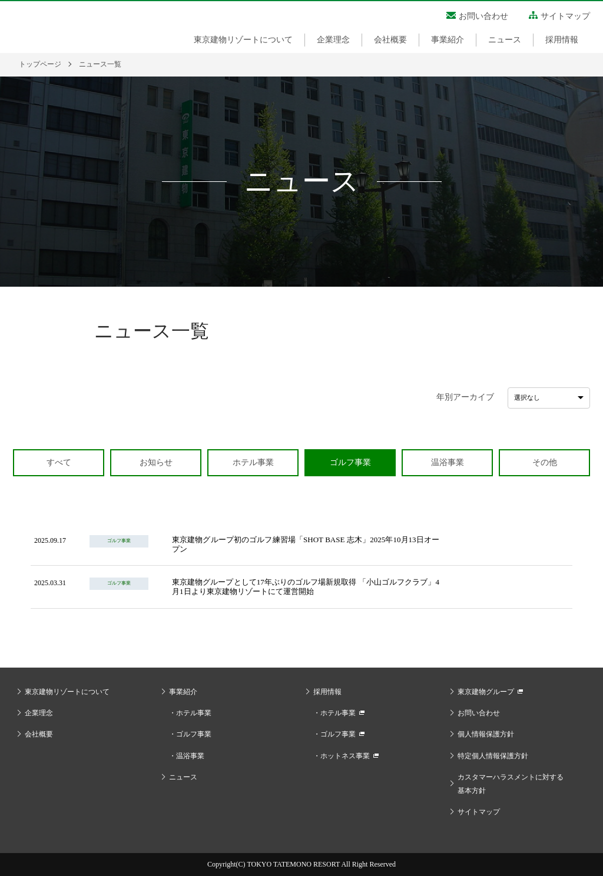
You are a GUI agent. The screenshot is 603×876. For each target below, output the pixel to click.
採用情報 (561, 39)
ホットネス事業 (345, 756)
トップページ (40, 64)
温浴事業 (190, 756)
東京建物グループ (486, 692)
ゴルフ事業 (193, 734)
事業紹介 (447, 39)
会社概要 (390, 39)
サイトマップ (565, 16)
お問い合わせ (483, 16)
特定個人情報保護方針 (493, 756)
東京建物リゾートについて (243, 39)
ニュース (504, 39)
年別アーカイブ (465, 397)
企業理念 (333, 39)
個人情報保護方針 (486, 734)
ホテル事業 (193, 713)
